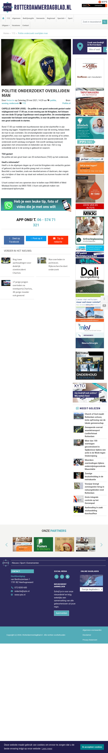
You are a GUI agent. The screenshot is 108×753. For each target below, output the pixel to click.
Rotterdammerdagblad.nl (42, 7)
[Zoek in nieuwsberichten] (92, 22)
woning (5, 103)
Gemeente (40, 18)
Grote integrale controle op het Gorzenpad (91, 500)
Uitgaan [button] (5, 25)
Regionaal (51, 18)
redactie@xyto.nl (22, 591)
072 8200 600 (20, 587)
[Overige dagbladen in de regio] (91, 581)
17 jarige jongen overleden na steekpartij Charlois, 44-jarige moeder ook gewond (22, 288)
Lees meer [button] (47, 748)
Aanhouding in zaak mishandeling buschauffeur (94, 510)
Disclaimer (87, 635)
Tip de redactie (58, 240)
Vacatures (16, 25)
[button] (3, 545)
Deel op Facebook (14, 240)
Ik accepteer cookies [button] (92, 747)
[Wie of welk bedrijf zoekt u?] (94, 49)
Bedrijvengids (28, 18)
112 (8, 18)
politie (53, 100)
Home (6, 33)
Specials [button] (60, 18)
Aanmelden (61, 613)
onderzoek (14, 103)
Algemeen (16, 18)
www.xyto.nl (19, 595)
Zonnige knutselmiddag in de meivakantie (94, 476)
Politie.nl (66, 103)
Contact (25, 25)
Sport (70, 18)
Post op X (36, 238)
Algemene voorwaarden (92, 630)
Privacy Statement (90, 640)
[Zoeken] (104, 22)
